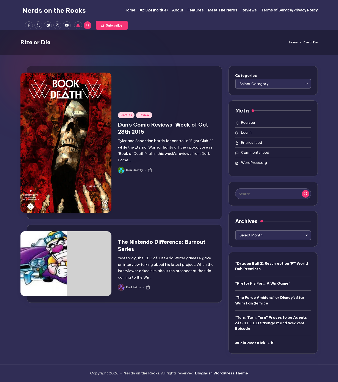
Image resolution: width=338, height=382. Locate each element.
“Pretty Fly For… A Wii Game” (262, 283)
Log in (246, 132)
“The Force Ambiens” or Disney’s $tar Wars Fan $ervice (270, 300)
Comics (126, 115)
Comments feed (255, 152)
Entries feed (251, 142)
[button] (112, 25)
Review (144, 115)
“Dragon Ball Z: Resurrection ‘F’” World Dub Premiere (271, 266)
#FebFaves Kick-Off (254, 343)
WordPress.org (254, 162)
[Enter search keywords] (273, 193)
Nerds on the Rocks (54, 10)
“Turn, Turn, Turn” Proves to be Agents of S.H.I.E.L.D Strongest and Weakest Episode (271, 323)
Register (248, 122)
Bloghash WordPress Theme (221, 373)
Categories (246, 75)
